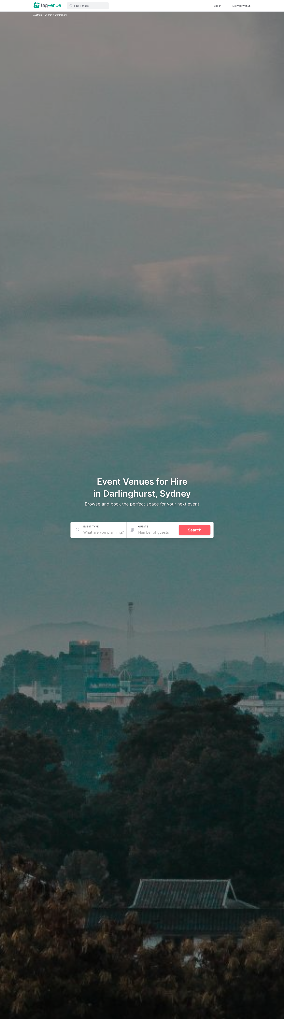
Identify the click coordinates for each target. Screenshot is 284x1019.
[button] (88, 5)
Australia (38, 14)
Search (194, 530)
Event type (91, 526)
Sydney (49, 14)
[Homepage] (47, 5)
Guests (143, 526)
